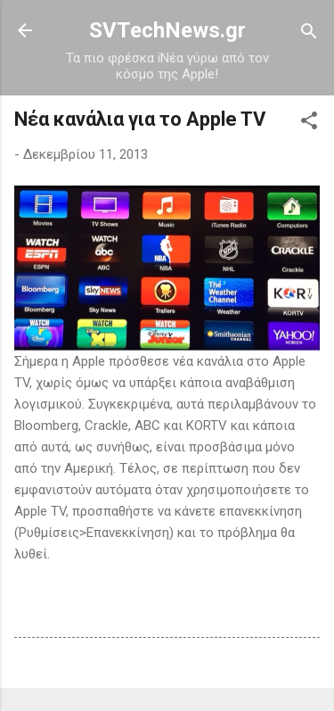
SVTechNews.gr (167, 30)
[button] (309, 122)
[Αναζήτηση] (309, 32)
